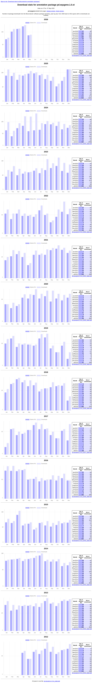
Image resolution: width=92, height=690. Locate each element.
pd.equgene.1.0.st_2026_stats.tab (82, 55)
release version (50, 11)
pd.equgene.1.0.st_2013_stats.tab (82, 629)
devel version (60, 11)
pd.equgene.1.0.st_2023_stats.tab (82, 188)
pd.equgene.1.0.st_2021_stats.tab (82, 276)
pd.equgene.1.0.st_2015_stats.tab (82, 540)
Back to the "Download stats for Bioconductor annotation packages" (20, 1)
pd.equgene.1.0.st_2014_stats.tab (82, 585)
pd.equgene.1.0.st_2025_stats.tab (82, 99)
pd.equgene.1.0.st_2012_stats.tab (82, 673)
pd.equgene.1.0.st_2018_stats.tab (82, 408)
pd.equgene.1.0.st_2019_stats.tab (82, 364)
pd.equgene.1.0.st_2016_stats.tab (82, 496)
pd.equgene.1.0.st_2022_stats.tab (82, 232)
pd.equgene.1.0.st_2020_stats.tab (82, 320)
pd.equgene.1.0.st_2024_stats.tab (82, 143)
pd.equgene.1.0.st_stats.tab (52, 681)
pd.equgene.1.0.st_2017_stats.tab (82, 452)
